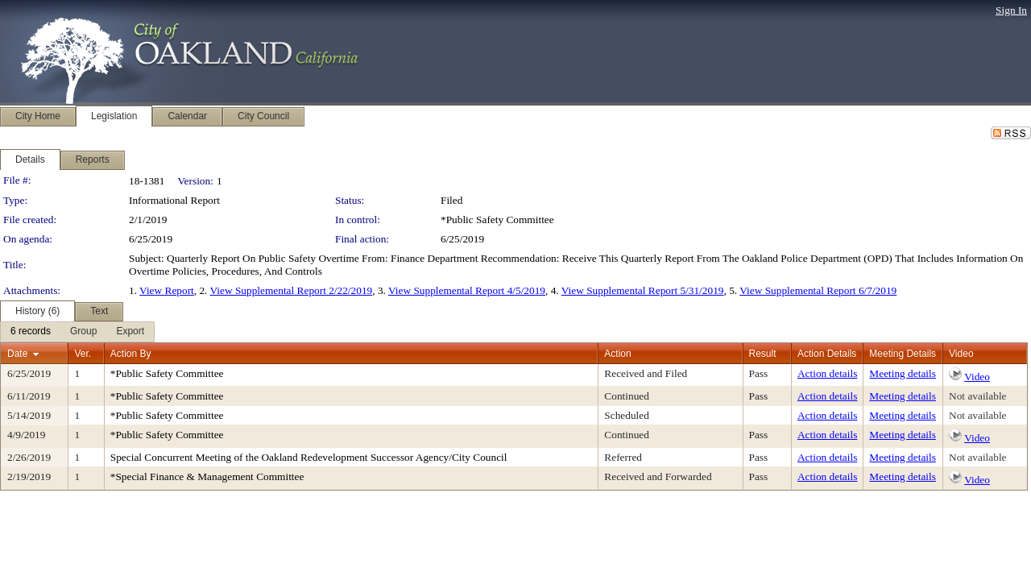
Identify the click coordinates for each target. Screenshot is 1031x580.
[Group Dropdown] (83, 332)
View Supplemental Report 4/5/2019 (466, 290)
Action (617, 353)
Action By (130, 353)
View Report (166, 290)
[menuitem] (30, 332)
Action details (827, 373)
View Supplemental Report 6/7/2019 (817, 290)
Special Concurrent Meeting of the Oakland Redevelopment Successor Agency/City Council (308, 457)
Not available (977, 396)
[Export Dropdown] (130, 332)
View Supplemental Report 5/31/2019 (642, 290)
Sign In (1011, 10)
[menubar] (77, 331)
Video (977, 377)
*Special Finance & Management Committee (207, 476)
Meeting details (902, 373)
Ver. (82, 353)
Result (762, 353)
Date (17, 353)
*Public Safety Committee (497, 219)
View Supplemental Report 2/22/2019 (291, 290)
